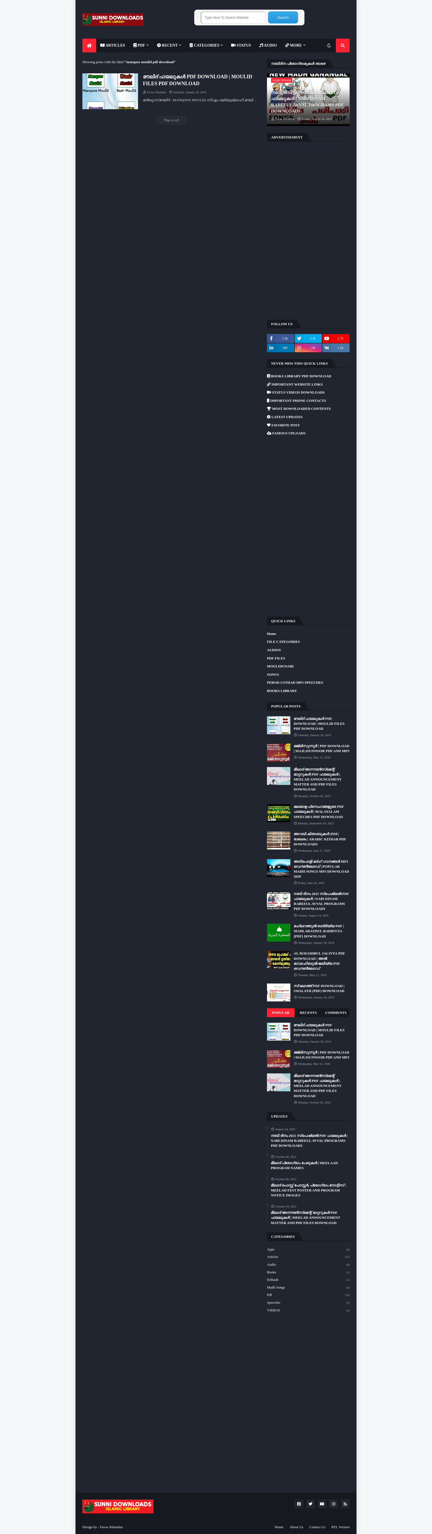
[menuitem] (89, 45)
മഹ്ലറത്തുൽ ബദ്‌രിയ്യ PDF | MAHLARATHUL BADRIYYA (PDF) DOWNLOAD (319, 931)
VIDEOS (308, 1310)
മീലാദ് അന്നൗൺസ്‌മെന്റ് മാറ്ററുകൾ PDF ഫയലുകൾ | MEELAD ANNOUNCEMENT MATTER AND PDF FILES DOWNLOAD (317, 779)
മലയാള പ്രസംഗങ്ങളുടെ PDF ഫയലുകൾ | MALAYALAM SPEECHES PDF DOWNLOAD (319, 812)
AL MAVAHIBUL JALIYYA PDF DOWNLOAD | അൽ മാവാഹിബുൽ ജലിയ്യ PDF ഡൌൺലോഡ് (319, 961)
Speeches (308, 1303)
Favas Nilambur (111, 1527)
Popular (281, 1013)
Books (308, 1272)
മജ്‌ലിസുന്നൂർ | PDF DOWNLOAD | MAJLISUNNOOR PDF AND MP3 (321, 748)
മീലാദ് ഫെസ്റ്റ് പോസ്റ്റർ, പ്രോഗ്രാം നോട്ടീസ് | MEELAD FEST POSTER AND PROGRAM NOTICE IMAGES (308, 1190)
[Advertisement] (308, 230)
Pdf (308, 1295)
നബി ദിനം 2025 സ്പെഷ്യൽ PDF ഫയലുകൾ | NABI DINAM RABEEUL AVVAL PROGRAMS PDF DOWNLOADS (307, 101)
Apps (308, 1249)
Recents (308, 1013)
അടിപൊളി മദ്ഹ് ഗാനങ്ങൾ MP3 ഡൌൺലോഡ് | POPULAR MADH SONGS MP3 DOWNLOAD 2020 (321, 869)
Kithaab (308, 1280)
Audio (308, 1265)
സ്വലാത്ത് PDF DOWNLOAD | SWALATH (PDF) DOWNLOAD (319, 988)
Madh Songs (308, 1287)
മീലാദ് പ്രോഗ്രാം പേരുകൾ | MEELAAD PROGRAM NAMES (304, 1165)
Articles (308, 1257)
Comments (336, 1013)
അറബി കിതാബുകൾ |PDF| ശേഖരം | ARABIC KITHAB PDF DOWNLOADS (320, 839)
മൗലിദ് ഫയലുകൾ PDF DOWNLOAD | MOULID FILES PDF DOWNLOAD (197, 80)
